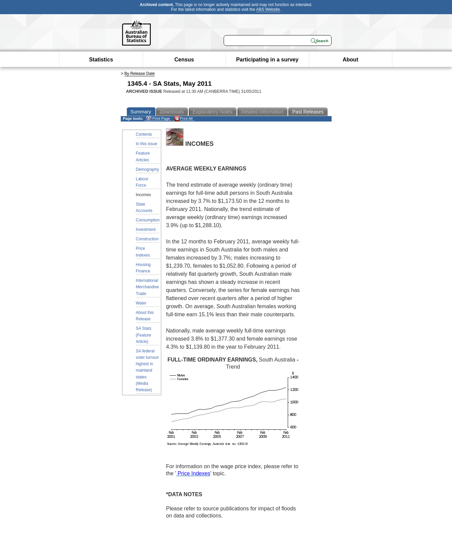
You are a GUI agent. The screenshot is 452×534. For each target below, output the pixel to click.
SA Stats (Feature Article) (143, 335)
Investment (146, 229)
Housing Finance (143, 267)
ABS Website (268, 9)
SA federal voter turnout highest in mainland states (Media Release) (147, 370)
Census (184, 59)
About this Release (145, 315)
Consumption (148, 220)
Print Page (158, 118)
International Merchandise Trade (147, 287)
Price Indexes (143, 251)
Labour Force (142, 182)
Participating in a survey (267, 59)
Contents (144, 134)
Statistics (101, 59)
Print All (183, 118)
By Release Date (139, 73)
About (350, 59)
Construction (147, 239)
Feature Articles (143, 156)
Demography (147, 169)
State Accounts (144, 207)
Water (141, 303)
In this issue (146, 143)
